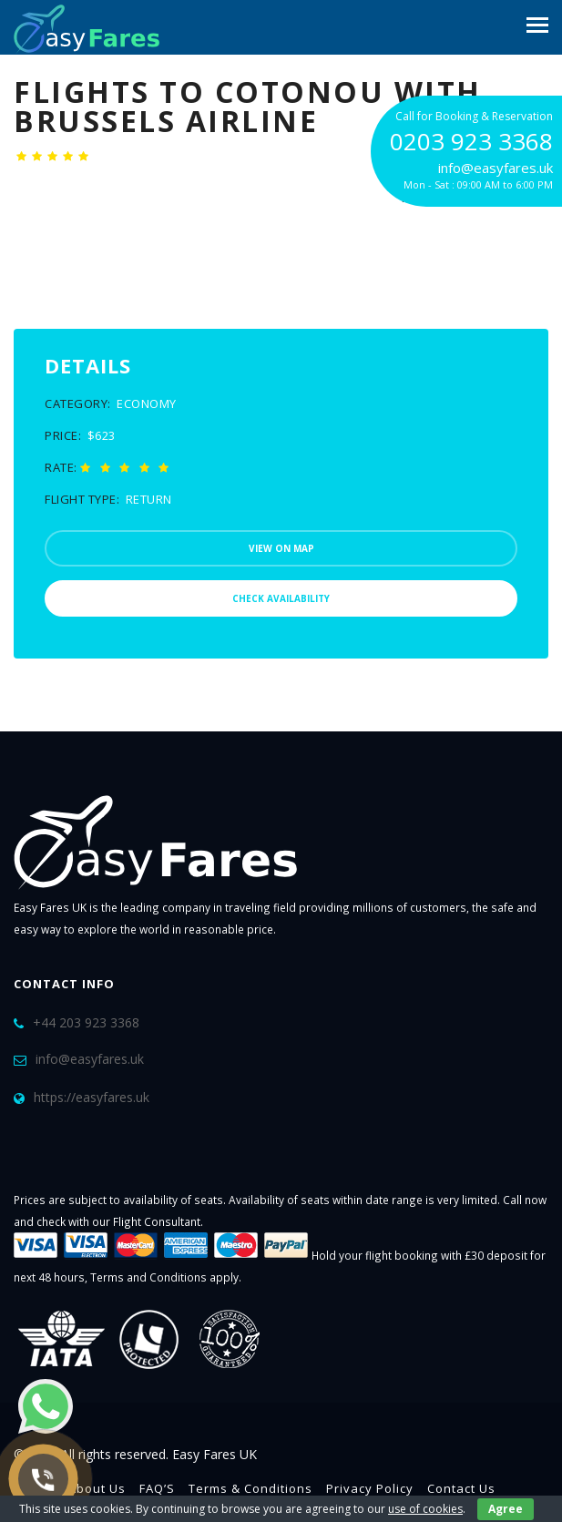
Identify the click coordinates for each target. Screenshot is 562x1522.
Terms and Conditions (148, 1277)
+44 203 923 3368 (86, 1022)
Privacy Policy (370, 1488)
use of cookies (425, 1509)
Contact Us (461, 1488)
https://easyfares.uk (91, 1097)
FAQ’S (157, 1488)
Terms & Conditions (250, 1488)
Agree (505, 1509)
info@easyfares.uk (90, 1058)
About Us (97, 1488)
